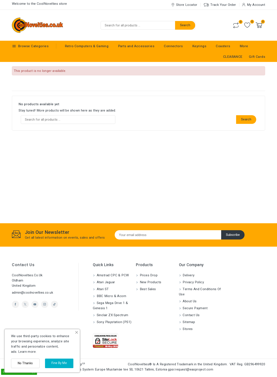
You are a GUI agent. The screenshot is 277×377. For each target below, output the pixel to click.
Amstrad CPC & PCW (112, 275)
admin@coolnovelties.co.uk (32, 292)
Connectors (173, 46)
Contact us (23, 265)
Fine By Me (59, 363)
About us (189, 301)
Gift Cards (257, 56)
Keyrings (199, 46)
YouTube (35, 304)
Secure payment (195, 308)
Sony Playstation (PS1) (113, 322)
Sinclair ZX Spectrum (112, 315)
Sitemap (188, 322)
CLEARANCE (233, 56)
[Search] (148, 25)
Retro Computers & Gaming (87, 46)
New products (150, 282)
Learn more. (27, 351)
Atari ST (102, 289)
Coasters (223, 46)
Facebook (15, 304)
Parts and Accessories (136, 46)
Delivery (188, 275)
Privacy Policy (193, 282)
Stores (187, 329)
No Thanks (25, 363)
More (244, 46)
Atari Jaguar (105, 282)
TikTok (54, 304)
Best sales (147, 289)
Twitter (25, 304)
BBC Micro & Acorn (111, 296)
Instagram (44, 304)
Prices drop (148, 275)
